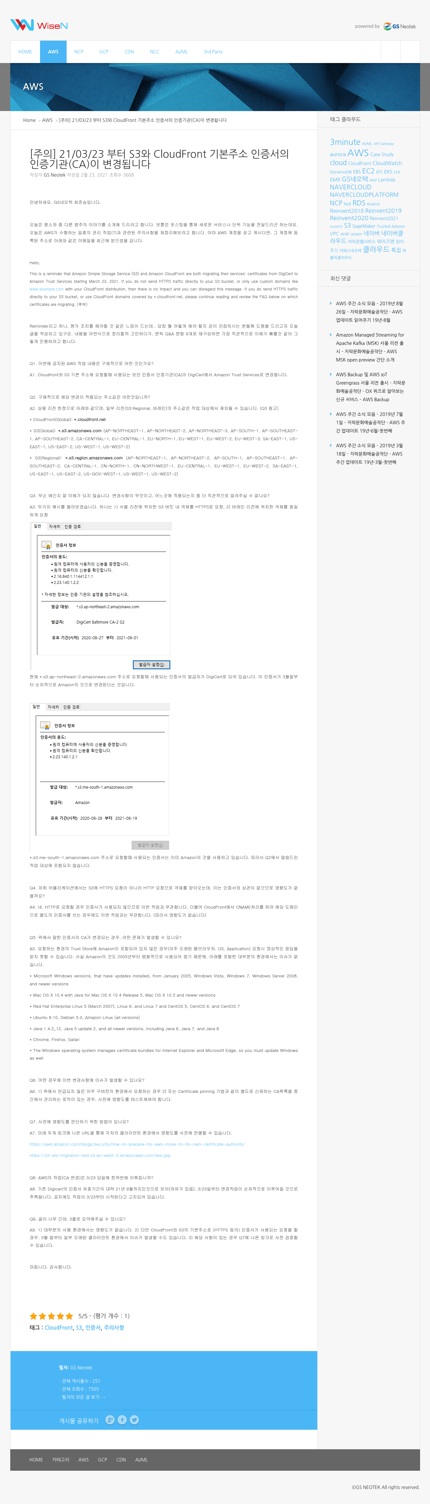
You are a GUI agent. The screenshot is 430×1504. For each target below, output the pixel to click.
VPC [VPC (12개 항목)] (334, 233)
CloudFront (59, 1328)
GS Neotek (55, 175)
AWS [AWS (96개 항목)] (358, 152)
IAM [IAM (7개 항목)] (373, 180)
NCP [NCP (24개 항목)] (336, 203)
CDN (129, 52)
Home (29, 120)
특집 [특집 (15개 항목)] (396, 250)
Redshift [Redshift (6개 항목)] (373, 204)
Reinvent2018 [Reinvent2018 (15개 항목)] (347, 210)
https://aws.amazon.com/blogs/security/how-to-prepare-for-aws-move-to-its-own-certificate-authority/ (137, 1144)
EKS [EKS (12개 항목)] (388, 171)
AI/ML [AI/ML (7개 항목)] (367, 144)
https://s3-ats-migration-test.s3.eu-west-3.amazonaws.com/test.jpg (100, 1155)
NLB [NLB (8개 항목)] (347, 204)
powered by (386, 26)
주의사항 (114, 1328)
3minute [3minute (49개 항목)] (345, 142)
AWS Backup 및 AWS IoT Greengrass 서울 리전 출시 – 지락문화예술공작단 (371, 383)
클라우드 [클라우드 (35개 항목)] (376, 249)
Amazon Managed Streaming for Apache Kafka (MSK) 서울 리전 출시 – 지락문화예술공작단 (370, 343)
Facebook (122, 1420)
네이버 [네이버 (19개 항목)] (371, 233)
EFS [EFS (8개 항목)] (379, 172)
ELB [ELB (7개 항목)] (397, 172)
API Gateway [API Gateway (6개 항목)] (384, 144)
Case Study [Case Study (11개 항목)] (382, 154)
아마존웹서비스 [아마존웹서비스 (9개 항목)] (362, 242)
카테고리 (60, 1460)
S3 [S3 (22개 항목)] (347, 226)
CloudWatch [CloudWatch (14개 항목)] (387, 163)
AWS (53, 52)
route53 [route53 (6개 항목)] (336, 226)
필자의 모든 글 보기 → (83, 1397)
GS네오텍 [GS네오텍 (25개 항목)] (355, 179)
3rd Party (213, 52)
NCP (79, 52)
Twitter (134, 1420)
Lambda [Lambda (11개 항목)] (386, 180)
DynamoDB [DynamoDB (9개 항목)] (341, 172)
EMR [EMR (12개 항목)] (335, 179)
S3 (79, 1328)
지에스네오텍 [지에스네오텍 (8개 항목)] (350, 251)
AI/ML (181, 52)
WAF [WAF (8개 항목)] (345, 234)
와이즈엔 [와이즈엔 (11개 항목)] (385, 241)
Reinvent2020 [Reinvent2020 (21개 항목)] (349, 218)
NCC (154, 52)
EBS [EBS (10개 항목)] (357, 172)
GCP (104, 52)
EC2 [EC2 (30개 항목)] (368, 171)
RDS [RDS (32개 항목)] (359, 202)
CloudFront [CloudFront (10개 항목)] (359, 163)
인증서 (93, 1328)
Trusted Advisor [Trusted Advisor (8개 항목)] (391, 226)
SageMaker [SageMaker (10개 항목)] (364, 226)
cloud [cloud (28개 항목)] (338, 162)
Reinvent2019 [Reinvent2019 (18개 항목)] (383, 211)
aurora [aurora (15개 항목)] (338, 154)
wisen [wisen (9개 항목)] (356, 234)
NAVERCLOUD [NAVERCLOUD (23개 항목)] (351, 187)
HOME (25, 52)
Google (110, 1420)
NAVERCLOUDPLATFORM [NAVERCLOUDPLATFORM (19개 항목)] (364, 195)
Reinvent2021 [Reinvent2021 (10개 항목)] (384, 218)
